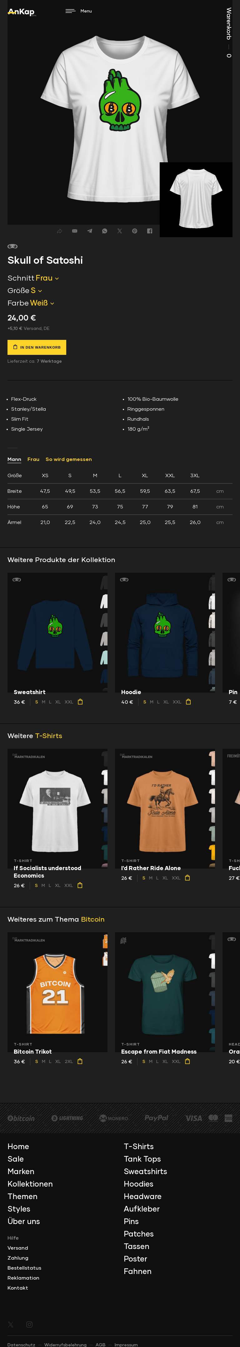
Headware (143, 1197)
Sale (16, 1159)
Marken (21, 1172)
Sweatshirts (145, 1172)
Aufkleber (142, 1209)
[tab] (120, 499)
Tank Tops (142, 1159)
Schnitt (21, 278)
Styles (19, 1209)
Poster (135, 1259)
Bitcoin (93, 919)
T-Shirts (48, 736)
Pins (131, 1222)
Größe (18, 291)
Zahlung (18, 1258)
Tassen (136, 1247)
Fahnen (138, 1272)
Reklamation (23, 1278)
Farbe (18, 303)
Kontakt (18, 1288)
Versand (18, 1248)
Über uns (24, 1222)
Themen (23, 1197)
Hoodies (138, 1184)
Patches (139, 1234)
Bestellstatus (24, 1268)
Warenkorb (229, 32)
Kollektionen (30, 1184)
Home (18, 1147)
